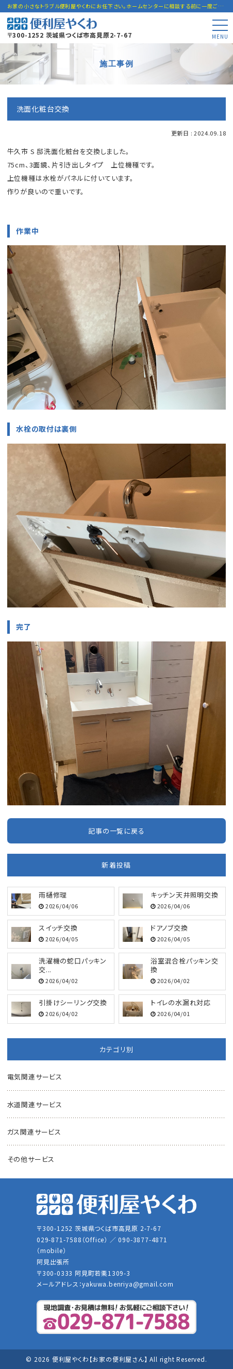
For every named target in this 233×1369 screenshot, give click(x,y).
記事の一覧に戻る (116, 831)
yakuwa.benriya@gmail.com (127, 1283)
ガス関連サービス (34, 1132)
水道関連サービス (34, 1104)
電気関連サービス (34, 1076)
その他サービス (31, 1159)
